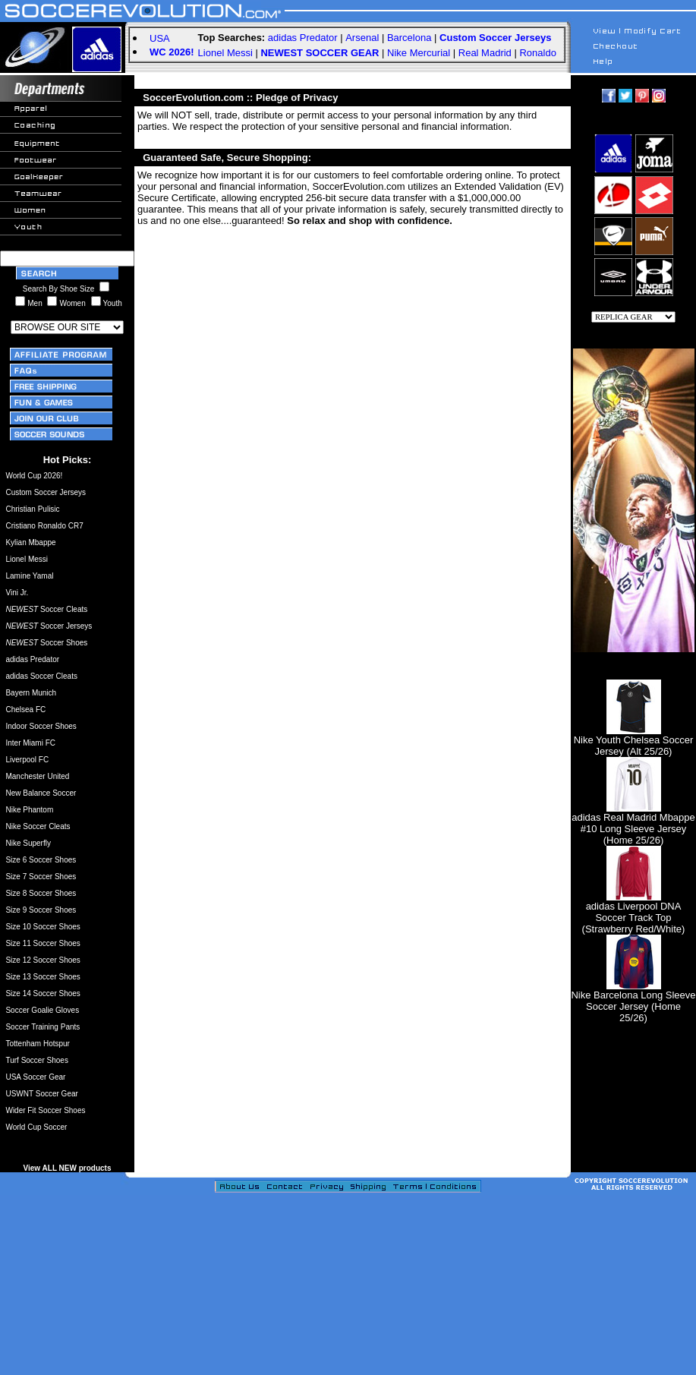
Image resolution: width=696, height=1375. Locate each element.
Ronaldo (537, 52)
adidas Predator (303, 37)
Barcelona (409, 37)
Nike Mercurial (418, 52)
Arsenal (362, 37)
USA (160, 38)
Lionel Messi (225, 52)
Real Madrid (485, 52)
